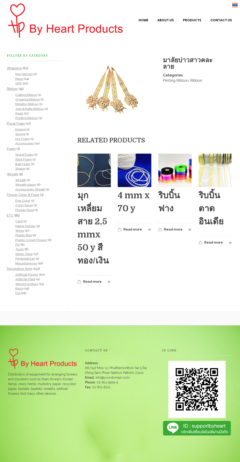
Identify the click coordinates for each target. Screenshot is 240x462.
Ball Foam (22, 164)
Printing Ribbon (175, 80)
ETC (10, 215)
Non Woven (24, 74)
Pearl (19, 113)
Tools (19, 249)
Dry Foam (22, 139)
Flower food (24, 210)
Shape (20, 168)
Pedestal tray (25, 258)
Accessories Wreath (30, 189)
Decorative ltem (19, 269)
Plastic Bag (23, 235)
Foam (11, 149)
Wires (19, 230)
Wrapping (14, 68)
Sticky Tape (24, 254)
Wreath (12, 174)
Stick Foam (23, 159)
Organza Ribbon (27, 99)
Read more (89, 282)
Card (19, 221)
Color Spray (24, 205)
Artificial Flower (26, 274)
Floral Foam (16, 123)
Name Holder (25, 226)
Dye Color (22, 200)
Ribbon (196, 80)
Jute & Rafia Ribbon (29, 109)
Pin (17, 244)
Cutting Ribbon (26, 95)
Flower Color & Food (23, 195)
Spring (20, 134)
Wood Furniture (26, 284)
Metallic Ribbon (26, 104)
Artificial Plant (25, 279)
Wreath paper (25, 184)
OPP (18, 83)
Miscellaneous (26, 263)
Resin (19, 288)
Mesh (19, 79)
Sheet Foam (24, 154)
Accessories (24, 143)
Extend (20, 129)
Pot (17, 293)
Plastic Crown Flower (31, 240)
